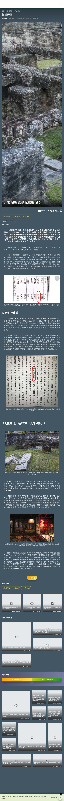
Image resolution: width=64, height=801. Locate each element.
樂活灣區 (9, 11)
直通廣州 (28, 18)
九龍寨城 (7, 216)
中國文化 (26, 216)
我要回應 (32, 578)
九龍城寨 (17, 216)
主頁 (3, 11)
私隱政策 (42, 796)
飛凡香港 (17, 11)
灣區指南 (35, 18)
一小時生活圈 (20, 18)
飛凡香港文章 (7, 618)
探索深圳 (11, 18)
